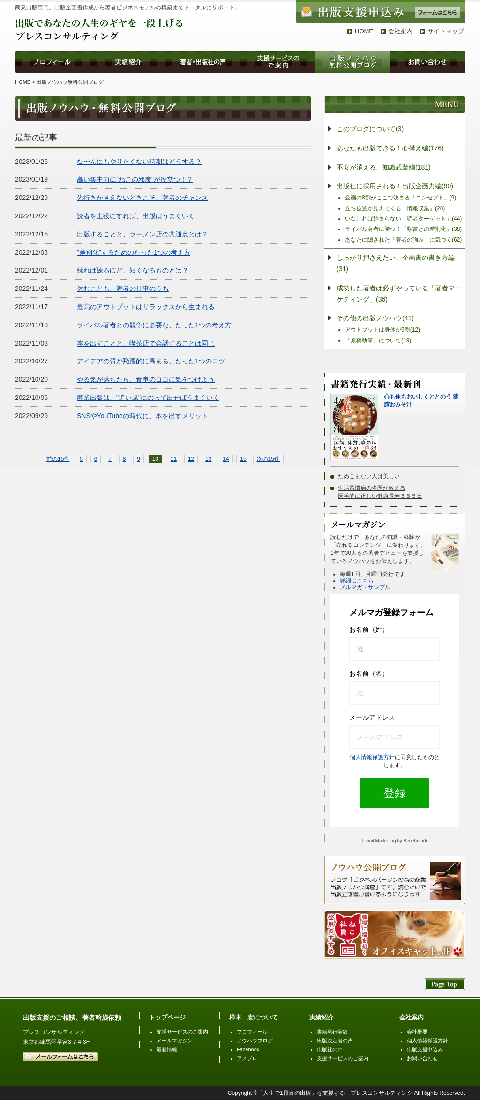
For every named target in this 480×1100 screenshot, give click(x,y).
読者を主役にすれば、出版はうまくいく (136, 216)
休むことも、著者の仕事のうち (123, 288)
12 (191, 459)
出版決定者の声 (335, 1040)
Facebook (248, 1049)
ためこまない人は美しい (369, 476)
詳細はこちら (357, 580)
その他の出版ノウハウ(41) (375, 318)
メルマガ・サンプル (365, 587)
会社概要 (417, 1031)
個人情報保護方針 (372, 757)
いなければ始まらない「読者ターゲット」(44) (403, 218)
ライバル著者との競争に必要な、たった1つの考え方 (154, 325)
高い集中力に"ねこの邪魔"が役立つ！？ (135, 179)
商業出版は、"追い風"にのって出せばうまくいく (148, 397)
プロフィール (252, 1031)
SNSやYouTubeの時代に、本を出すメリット (142, 416)
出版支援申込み (425, 1049)
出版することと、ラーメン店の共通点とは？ (142, 234)
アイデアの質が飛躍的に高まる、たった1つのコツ (151, 361)
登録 (394, 793)
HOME (364, 31)
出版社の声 (330, 1049)
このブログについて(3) (370, 129)
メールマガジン (175, 1040)
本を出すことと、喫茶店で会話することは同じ (146, 343)
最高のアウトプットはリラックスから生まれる (146, 306)
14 (226, 459)
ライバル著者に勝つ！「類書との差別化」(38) (403, 229)
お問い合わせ (422, 1058)
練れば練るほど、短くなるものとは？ (132, 270)
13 (208, 459)
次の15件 (268, 459)
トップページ (167, 1017)
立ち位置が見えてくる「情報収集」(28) (395, 208)
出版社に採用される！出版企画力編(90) (395, 186)
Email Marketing (379, 840)
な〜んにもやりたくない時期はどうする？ (139, 161)
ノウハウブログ (255, 1040)
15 (243, 459)
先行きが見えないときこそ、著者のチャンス (142, 197)
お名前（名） (369, 673)
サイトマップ (446, 31)
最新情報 (167, 1049)
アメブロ (247, 1058)
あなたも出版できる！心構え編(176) (390, 148)
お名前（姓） (369, 629)
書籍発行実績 (332, 1031)
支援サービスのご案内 (182, 1031)
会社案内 (400, 31)
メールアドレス (372, 717)
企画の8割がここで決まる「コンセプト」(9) (400, 197)
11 (174, 459)
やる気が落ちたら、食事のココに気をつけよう (146, 379)
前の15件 (57, 459)
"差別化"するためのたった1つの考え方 (133, 252)
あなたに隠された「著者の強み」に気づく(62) (403, 239)
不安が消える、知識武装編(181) (384, 167)
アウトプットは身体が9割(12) (382, 329)
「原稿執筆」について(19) (378, 340)
